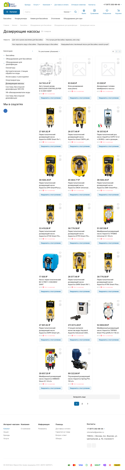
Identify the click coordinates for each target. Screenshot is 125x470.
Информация (43, 424)
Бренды (6, 435)
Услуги (6, 438)
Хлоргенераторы (13, 80)
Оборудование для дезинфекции (14, 63)
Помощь (59, 424)
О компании (25, 429)
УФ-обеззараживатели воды (18, 92)
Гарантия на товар (63, 432)
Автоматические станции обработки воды (17, 72)
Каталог (6, 429)
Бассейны (10, 55)
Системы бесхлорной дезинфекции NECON (15, 88)
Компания (25, 424)
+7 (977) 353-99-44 (112, 5)
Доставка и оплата (63, 429)
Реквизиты (42, 429)
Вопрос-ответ (61, 435)
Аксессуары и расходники (17, 77)
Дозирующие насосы (15, 83)
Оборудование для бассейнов (19, 59)
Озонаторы (10, 68)
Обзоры (59, 438)
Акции (6, 432)
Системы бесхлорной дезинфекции (15, 97)
